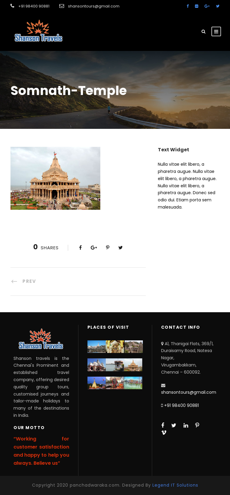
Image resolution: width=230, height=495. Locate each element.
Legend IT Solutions (175, 485)
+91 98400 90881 (181, 405)
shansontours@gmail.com (188, 392)
